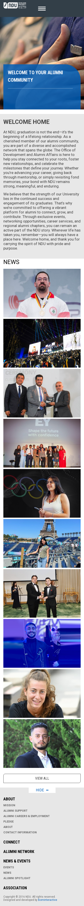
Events (8, 867)
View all (42, 778)
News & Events (16, 861)
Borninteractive (47, 899)
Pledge (8, 821)
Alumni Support (15, 810)
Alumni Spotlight (16, 878)
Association (15, 887)
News (7, 872)
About (9, 799)
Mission (9, 805)
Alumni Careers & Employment (26, 816)
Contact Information (20, 832)
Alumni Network (18, 851)
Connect (11, 842)
